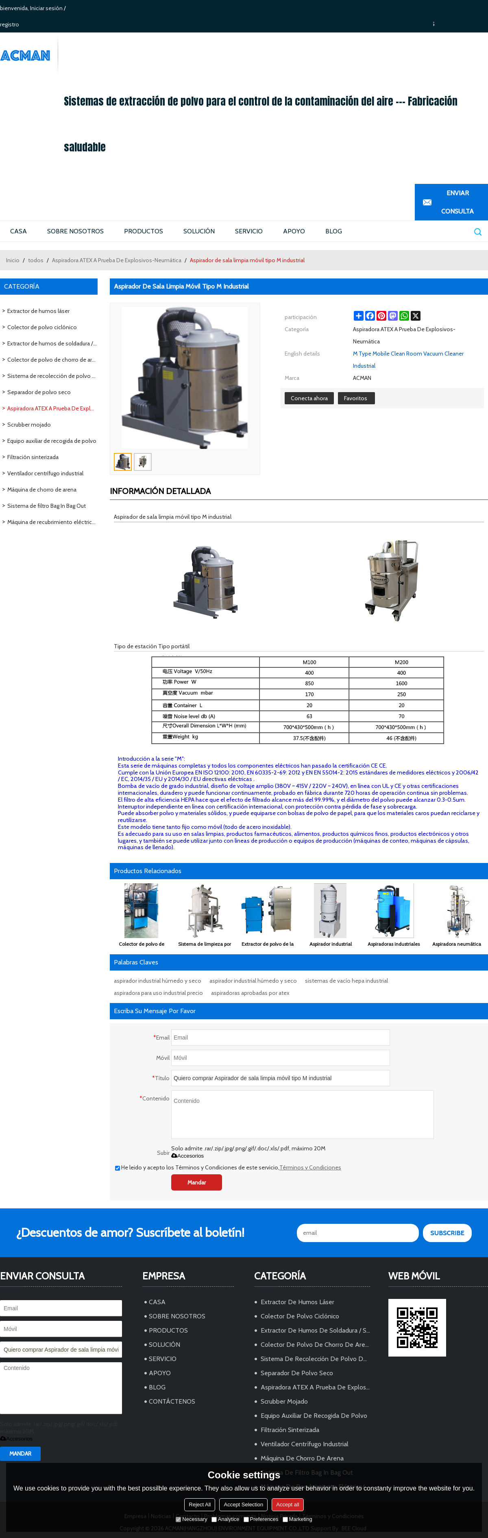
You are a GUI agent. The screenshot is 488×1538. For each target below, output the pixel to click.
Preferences (261, 1519)
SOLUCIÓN (199, 231)
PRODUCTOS (143, 231)
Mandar (196, 1182)
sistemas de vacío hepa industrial (346, 980)
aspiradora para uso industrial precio (158, 993)
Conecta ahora (309, 398)
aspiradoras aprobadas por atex (250, 993)
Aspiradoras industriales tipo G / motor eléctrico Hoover (394, 945)
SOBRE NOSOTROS (75, 231)
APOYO (294, 231)
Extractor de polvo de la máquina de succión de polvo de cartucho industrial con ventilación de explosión (267, 945)
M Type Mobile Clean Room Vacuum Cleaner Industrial (408, 359)
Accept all (287, 1504)
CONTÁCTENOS (172, 1401)
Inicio (13, 260)
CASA (18, 231)
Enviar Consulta (457, 202)
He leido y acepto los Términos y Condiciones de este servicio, (228, 1167)
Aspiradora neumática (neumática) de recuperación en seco (456, 945)
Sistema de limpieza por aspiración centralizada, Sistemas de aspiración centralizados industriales (204, 945)
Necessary (191, 1519)
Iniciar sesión (46, 8)
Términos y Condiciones (310, 1167)
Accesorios (187, 1156)
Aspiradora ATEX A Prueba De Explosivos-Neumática (116, 260)
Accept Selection (243, 1504)
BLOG (333, 231)
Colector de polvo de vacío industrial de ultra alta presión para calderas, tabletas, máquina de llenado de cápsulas (141, 945)
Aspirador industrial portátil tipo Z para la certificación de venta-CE (330, 945)
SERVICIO (249, 231)
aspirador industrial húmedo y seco (157, 980)
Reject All (200, 1504)
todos (36, 260)
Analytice (225, 1519)
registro (9, 24)
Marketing (297, 1519)
